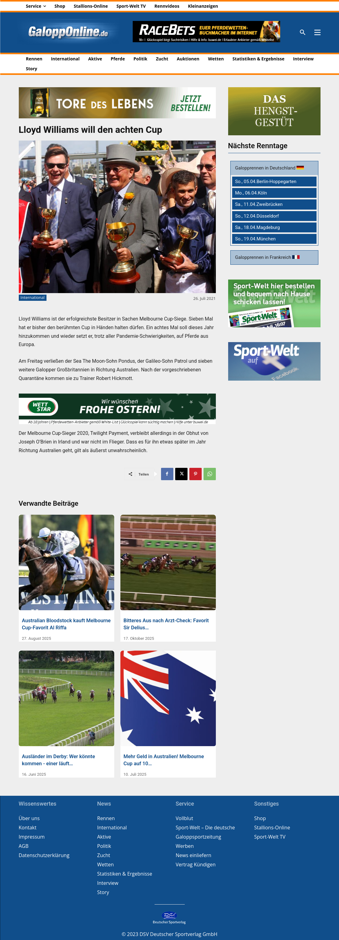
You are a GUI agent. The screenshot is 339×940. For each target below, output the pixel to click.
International (32, 298)
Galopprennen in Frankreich (264, 257)
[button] (302, 32)
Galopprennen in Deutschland (266, 168)
